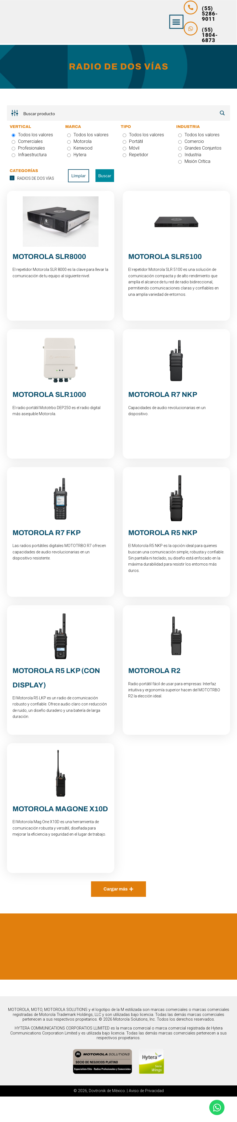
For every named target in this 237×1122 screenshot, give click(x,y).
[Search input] (118, 113)
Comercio (191, 141)
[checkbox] (34, 178)
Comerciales (27, 141)
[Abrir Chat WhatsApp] (217, 1107)
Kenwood (79, 148)
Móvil (131, 148)
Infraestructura (29, 154)
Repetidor (135, 154)
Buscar (104, 175)
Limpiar (78, 175)
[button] (213, 22)
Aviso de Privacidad (146, 1116)
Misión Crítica (194, 161)
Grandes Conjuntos (199, 148)
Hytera (76, 154)
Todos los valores (32, 134)
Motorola (79, 141)
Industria (189, 154)
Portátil (133, 141)
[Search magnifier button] (222, 113)
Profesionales (28, 148)
